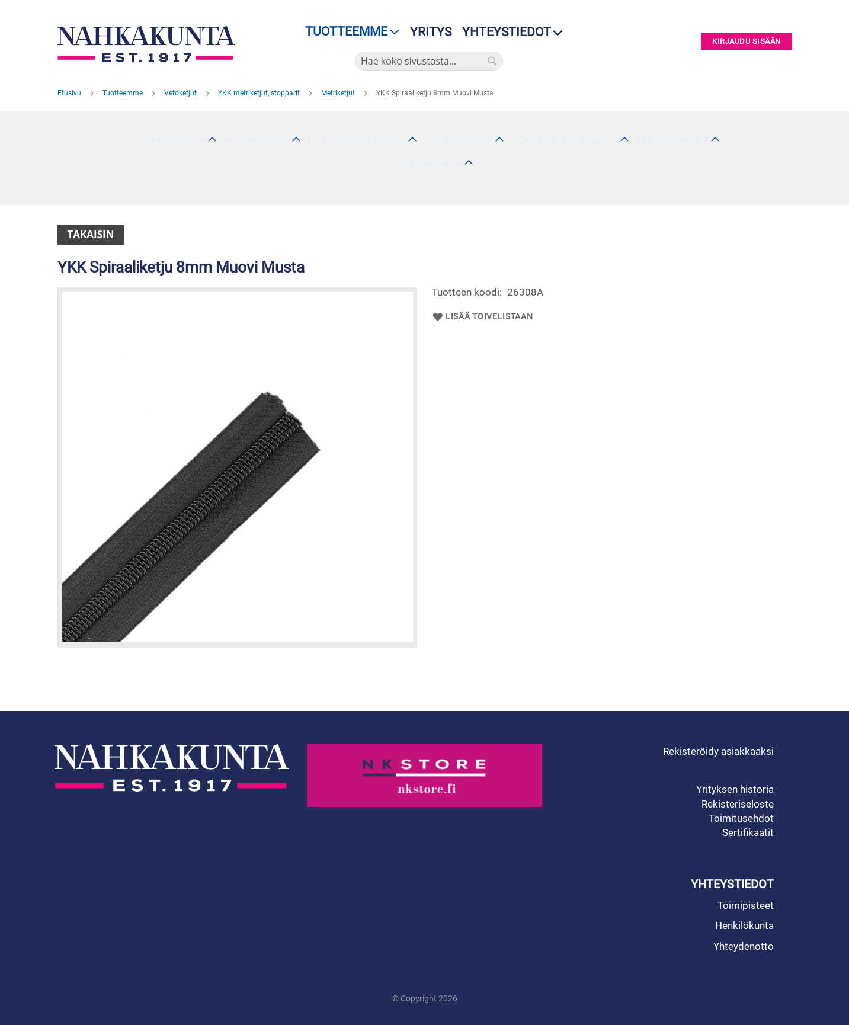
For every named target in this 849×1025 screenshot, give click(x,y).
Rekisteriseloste (737, 804)
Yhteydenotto (743, 946)
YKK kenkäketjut (458, 140)
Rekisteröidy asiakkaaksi (718, 751)
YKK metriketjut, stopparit (260, 93)
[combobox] (429, 61)
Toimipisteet (745, 905)
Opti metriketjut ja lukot (356, 140)
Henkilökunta (744, 925)
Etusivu (70, 93)
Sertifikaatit (748, 832)
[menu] (348, 32)
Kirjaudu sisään (746, 41)
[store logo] (149, 44)
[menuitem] (348, 32)
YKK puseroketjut (672, 140)
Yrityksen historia (735, 789)
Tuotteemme (123, 93)
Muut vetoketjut (256, 140)
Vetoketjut (181, 93)
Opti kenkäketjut (171, 140)
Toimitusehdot (741, 818)
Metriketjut (339, 93)
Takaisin (91, 234)
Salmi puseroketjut (422, 163)
